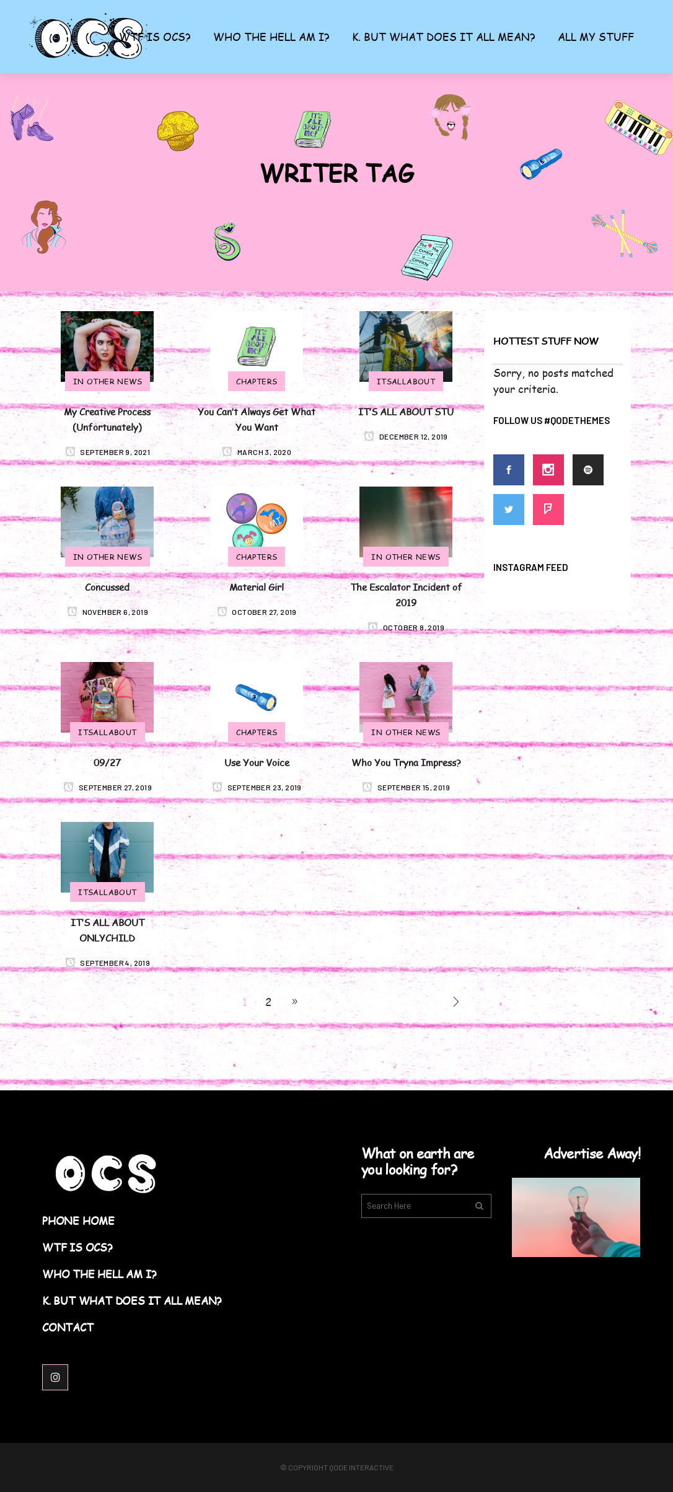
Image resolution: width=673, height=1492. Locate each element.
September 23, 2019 (257, 787)
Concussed (107, 586)
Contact (68, 1327)
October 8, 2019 (405, 627)
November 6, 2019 (107, 611)
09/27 (107, 762)
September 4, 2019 (108, 962)
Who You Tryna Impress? (406, 762)
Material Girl (256, 586)
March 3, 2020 (256, 452)
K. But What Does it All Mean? (132, 1300)
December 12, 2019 (406, 436)
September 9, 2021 (108, 452)
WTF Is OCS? (77, 1247)
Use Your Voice (256, 762)
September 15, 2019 (406, 787)
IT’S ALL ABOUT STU (406, 411)
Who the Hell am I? (99, 1274)
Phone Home (78, 1220)
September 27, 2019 (107, 787)
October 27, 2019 (257, 611)
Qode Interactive (361, 1467)
